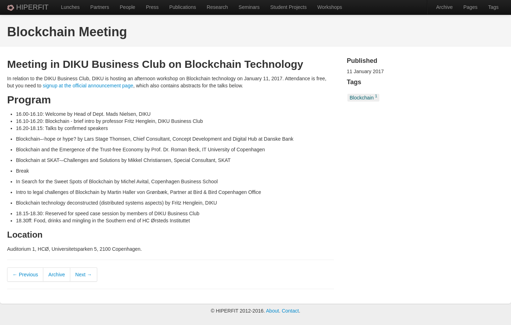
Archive (444, 7)
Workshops (329, 7)
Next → (83, 274)
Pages (470, 7)
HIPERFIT (28, 7)
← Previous (25, 274)
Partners (99, 7)
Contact (290, 311)
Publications (182, 7)
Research (217, 7)
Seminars (248, 7)
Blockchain (363, 97)
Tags (493, 7)
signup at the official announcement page (88, 85)
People (128, 7)
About (272, 311)
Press (152, 7)
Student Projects (288, 7)
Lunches (70, 7)
